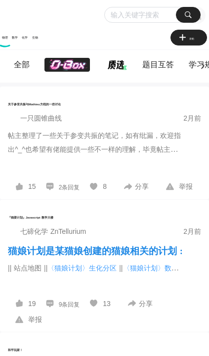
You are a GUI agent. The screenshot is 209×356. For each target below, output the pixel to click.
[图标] (184, 38)
